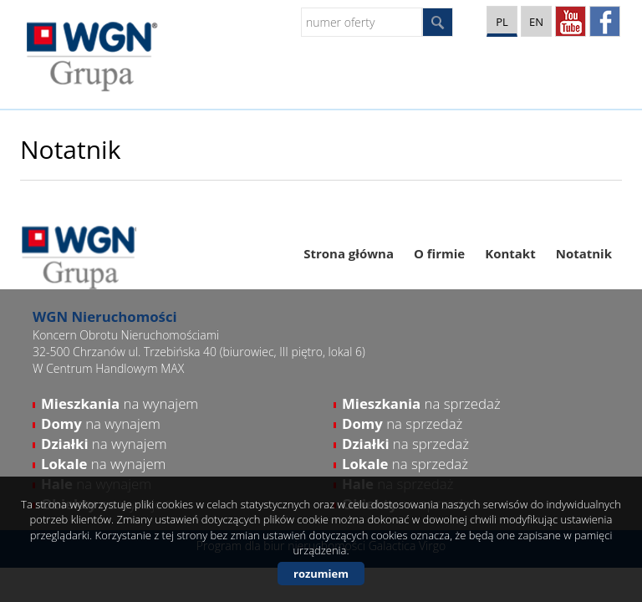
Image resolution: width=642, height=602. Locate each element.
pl (502, 21)
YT (570, 21)
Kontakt (510, 253)
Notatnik (584, 253)
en (536, 21)
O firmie (439, 253)
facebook (604, 21)
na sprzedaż (421, 403)
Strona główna (348, 253)
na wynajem (119, 403)
